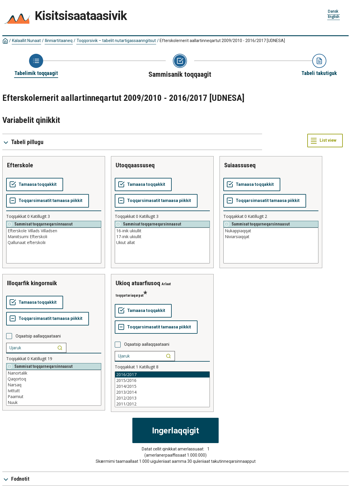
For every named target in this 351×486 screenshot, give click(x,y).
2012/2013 (162, 398)
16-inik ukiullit (162, 231)
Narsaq (53, 385)
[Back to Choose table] (36, 65)
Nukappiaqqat (271, 231)
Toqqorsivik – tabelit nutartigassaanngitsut (116, 40)
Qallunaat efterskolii (53, 242)
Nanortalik (53, 373)
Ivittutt (53, 391)
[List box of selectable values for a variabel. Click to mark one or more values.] (53, 245)
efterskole (20, 165)
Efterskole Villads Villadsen (53, 231)
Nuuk (53, 402)
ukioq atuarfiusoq (138, 283)
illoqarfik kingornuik (32, 283)
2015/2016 (162, 380)
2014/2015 (162, 386)
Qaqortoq (53, 379)
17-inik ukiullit (162, 237)
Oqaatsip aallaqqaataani (38, 336)
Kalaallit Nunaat (26, 40)
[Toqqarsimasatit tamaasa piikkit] (47, 201)
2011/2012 (162, 404)
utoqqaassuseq (135, 165)
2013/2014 (162, 392)
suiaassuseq (240, 165)
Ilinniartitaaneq (58, 40)
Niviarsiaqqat (271, 237)
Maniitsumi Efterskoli (53, 237)
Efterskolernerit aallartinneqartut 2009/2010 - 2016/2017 (222, 40)
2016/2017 (162, 375)
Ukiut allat (162, 242)
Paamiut (53, 397)
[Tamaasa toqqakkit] (34, 184)
